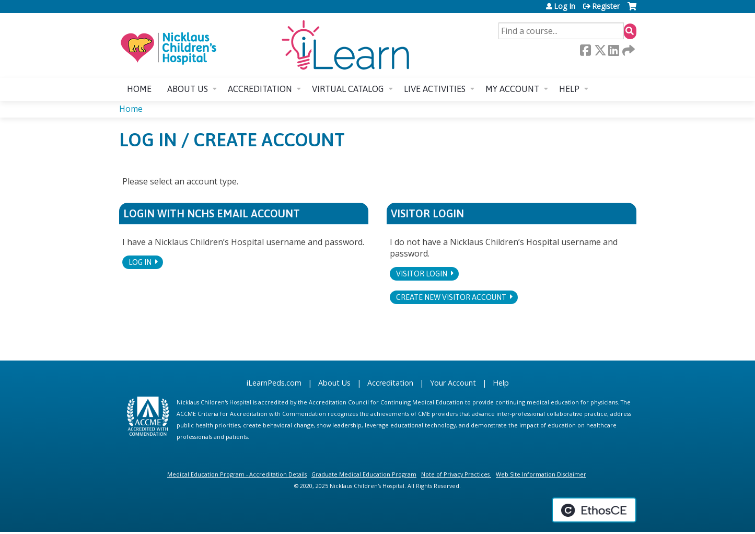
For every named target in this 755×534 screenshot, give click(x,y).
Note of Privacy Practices (455, 474)
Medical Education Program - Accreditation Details (237, 474)
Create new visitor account (451, 297)
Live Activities (435, 89)
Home (139, 89)
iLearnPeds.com (274, 383)
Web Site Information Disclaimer (541, 474)
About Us (334, 383)
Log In (564, 6)
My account (512, 89)
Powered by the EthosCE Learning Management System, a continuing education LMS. (594, 510)
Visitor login (421, 274)
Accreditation (260, 89)
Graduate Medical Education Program (363, 474)
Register (606, 6)
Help (569, 89)
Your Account (453, 383)
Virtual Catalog (348, 89)
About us (187, 89)
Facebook (585, 50)
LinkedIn (613, 50)
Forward (627, 50)
